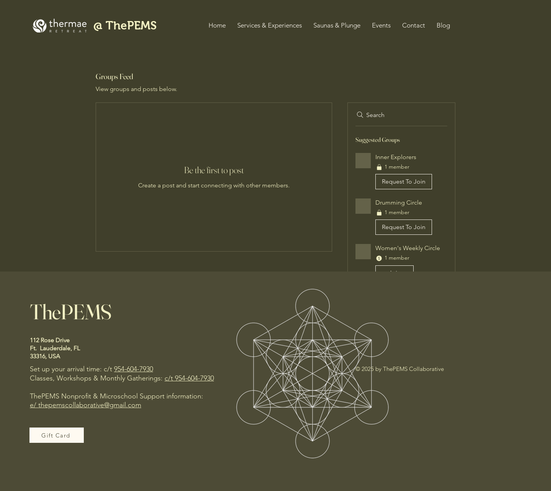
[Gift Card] (56, 435)
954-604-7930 (133, 369)
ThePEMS (70, 312)
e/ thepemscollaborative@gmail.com (85, 405)
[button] (269, 25)
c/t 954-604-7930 (189, 378)
